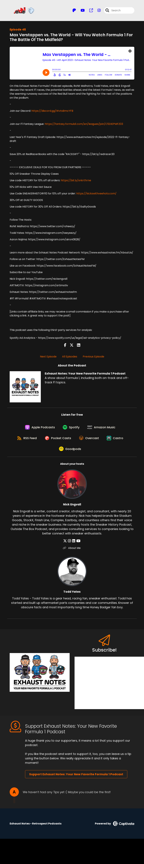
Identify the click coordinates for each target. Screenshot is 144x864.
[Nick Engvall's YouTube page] (78, 544)
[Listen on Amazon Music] (102, 428)
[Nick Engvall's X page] (66, 544)
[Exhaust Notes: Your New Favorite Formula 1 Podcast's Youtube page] (81, 10)
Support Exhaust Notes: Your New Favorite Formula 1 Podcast (76, 778)
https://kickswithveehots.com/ (96, 194)
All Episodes (69, 357)
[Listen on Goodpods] (70, 452)
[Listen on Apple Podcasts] (39, 428)
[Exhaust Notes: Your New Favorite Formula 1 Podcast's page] (89, 10)
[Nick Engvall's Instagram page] (69, 544)
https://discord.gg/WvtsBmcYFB (52, 111)
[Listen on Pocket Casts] (57, 440)
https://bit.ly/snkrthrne (76, 181)
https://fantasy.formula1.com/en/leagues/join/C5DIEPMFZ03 (84, 124)
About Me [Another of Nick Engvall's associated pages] (72, 551)
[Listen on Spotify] (71, 428)
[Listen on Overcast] (89, 440)
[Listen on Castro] (116, 440)
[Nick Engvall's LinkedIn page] (73, 544)
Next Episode (48, 357)
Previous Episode (93, 357)
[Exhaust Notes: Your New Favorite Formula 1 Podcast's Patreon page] (74, 10)
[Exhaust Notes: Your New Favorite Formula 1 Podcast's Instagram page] (97, 10)
